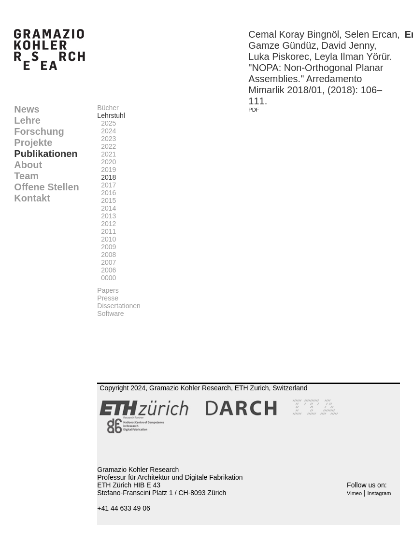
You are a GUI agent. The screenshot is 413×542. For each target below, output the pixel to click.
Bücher (107, 108)
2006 (106, 270)
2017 (106, 185)
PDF (253, 110)
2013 (106, 216)
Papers (107, 290)
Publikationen (45, 153)
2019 (106, 169)
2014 (106, 208)
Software (110, 313)
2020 (106, 162)
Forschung (39, 131)
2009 (106, 247)
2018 (106, 177)
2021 (106, 154)
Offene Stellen (46, 187)
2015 (106, 200)
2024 (106, 131)
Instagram (379, 493)
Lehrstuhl (111, 115)
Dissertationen (119, 306)
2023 (106, 139)
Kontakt (32, 198)
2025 (106, 123)
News (26, 109)
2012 (106, 224)
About (28, 164)
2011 (106, 231)
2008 (106, 254)
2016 (106, 193)
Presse (107, 298)
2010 (106, 239)
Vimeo (354, 493)
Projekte (33, 142)
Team (26, 176)
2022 (106, 146)
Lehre (27, 120)
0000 (106, 278)
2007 (106, 262)
